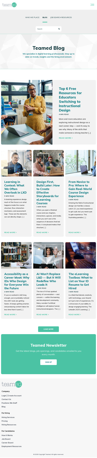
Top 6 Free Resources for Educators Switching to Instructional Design (70, 99)
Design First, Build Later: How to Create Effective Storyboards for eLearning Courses (48, 192)
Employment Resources (12, 447)
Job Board (6, 439)
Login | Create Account (11, 396)
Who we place (32, 17)
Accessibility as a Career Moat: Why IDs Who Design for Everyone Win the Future (16, 281)
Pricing (5, 421)
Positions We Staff (9, 403)
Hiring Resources (9, 425)
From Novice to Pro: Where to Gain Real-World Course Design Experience (80, 189)
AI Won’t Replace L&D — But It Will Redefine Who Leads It (48, 279)
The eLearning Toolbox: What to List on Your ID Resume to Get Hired (80, 281)
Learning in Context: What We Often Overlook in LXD (15, 187)
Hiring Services (8, 418)
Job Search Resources (61, 17)
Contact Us (6, 400)
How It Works (7, 436)
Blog (3, 407)
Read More (66, 138)
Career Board (7, 443)
